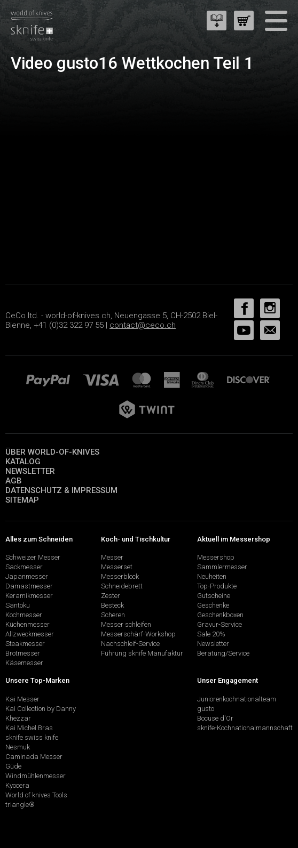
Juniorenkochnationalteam (236, 699)
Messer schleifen (126, 624)
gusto (205, 709)
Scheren (113, 615)
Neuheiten (211, 576)
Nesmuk (17, 747)
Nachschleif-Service (130, 644)
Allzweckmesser (29, 634)
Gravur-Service (219, 624)
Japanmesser (26, 576)
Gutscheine (213, 596)
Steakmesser (25, 644)
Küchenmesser (27, 624)
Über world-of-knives (52, 452)
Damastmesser (29, 586)
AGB (13, 481)
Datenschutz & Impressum (61, 490)
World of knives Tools (36, 795)
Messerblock (120, 576)
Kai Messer (22, 699)
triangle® (20, 805)
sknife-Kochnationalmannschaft (245, 728)
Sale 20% (211, 634)
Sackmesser (24, 567)
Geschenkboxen (220, 615)
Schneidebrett (122, 586)
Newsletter (30, 471)
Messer (112, 557)
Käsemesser (24, 663)
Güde (13, 766)
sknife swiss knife (31, 737)
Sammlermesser (222, 567)
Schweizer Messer (32, 557)
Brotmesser (22, 653)
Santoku (17, 605)
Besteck (112, 605)
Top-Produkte (217, 586)
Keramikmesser (29, 596)
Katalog (23, 461)
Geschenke (213, 605)
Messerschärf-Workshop (138, 634)
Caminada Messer (33, 757)
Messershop (215, 557)
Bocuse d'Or (215, 718)
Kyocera (17, 785)
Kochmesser (23, 615)
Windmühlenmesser (35, 776)
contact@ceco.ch (142, 325)
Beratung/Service (223, 653)
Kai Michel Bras (29, 728)
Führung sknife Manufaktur (142, 653)
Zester (110, 596)
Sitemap (22, 500)
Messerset (116, 567)
